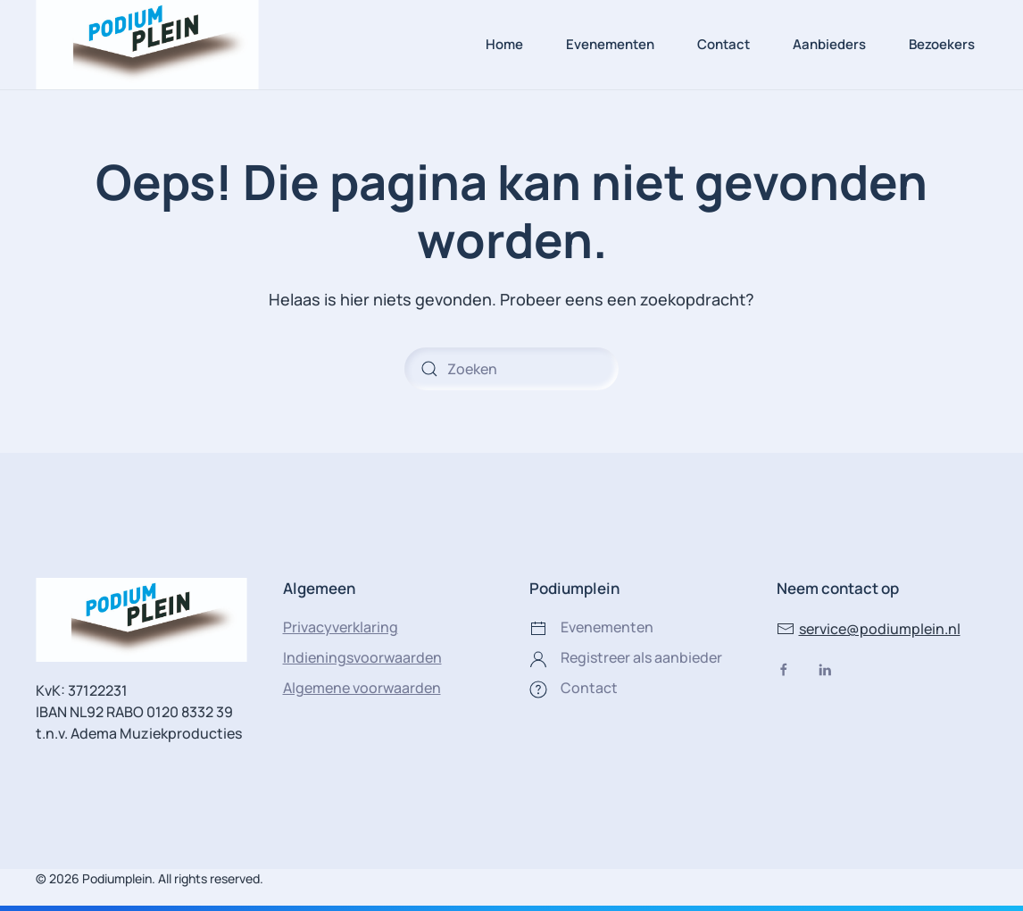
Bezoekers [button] (942, 44)
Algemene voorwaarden (362, 688)
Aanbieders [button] (829, 44)
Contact (723, 44)
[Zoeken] (511, 368)
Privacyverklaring (340, 627)
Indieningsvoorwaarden (362, 657)
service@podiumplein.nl (869, 629)
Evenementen (610, 44)
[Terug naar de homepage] (147, 44)
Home (504, 44)
